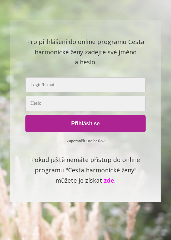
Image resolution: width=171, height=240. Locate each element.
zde (109, 180)
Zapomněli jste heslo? (85, 140)
